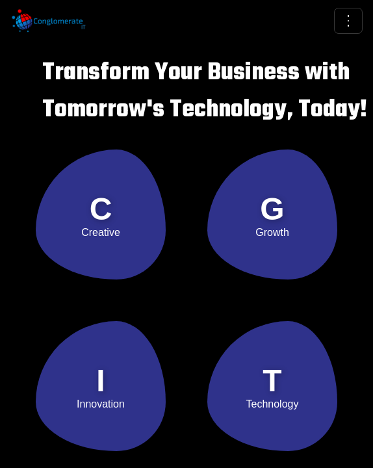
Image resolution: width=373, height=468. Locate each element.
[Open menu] (348, 21)
